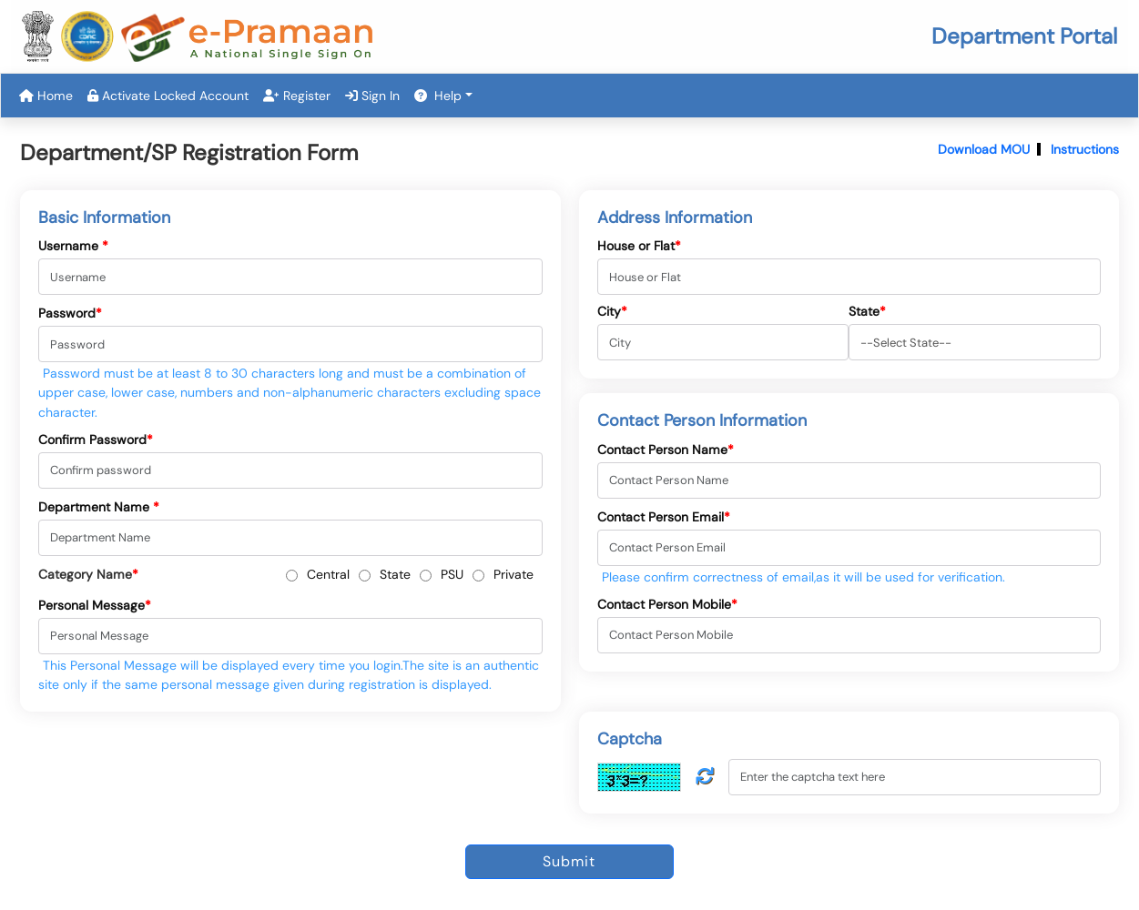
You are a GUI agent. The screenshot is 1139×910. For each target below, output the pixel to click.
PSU (452, 574)
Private (513, 574)
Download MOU (984, 149)
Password (70, 313)
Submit (569, 861)
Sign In (372, 95)
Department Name (98, 507)
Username (73, 246)
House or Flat (639, 246)
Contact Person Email (663, 517)
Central (328, 574)
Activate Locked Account (168, 95)
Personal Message (94, 605)
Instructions (1085, 149)
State (395, 574)
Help (438, 95)
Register (297, 95)
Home (46, 95)
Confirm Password (95, 439)
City (612, 311)
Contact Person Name (665, 449)
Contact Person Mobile (667, 604)
